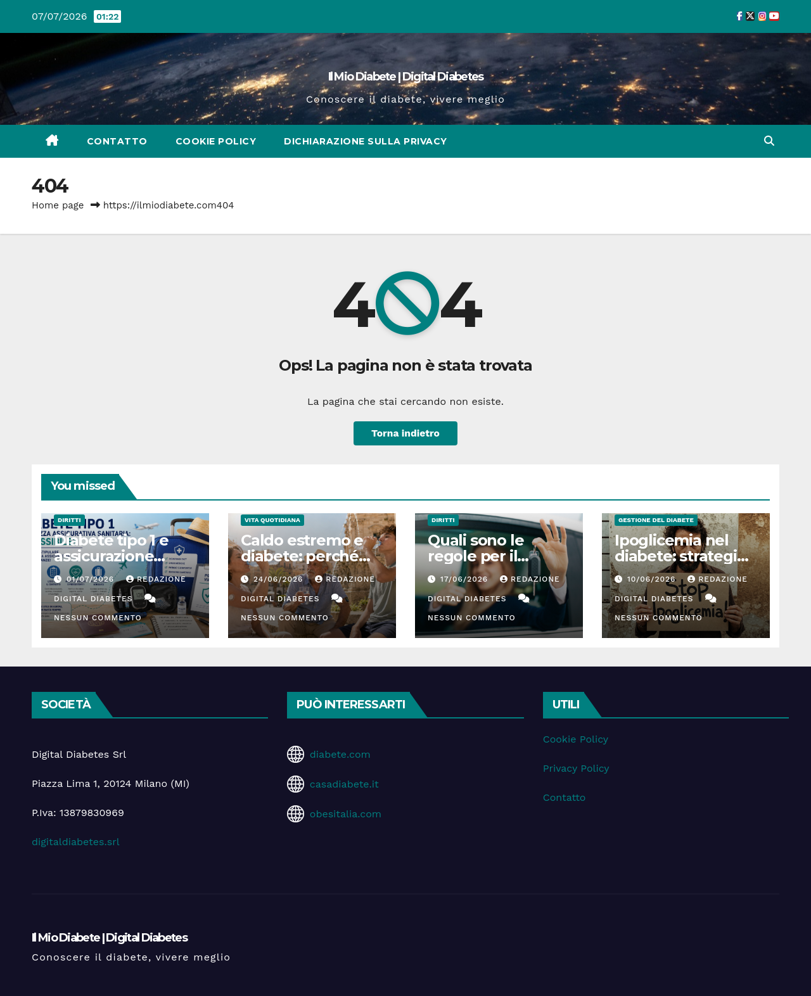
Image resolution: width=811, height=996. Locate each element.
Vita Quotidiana (272, 519)
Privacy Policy (576, 768)
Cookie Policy (216, 141)
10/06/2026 (653, 579)
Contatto (117, 141)
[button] (769, 141)
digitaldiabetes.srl (76, 842)
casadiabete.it (344, 784)
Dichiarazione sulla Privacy (365, 141)
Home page (58, 205)
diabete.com (340, 754)
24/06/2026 (279, 579)
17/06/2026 (465, 579)
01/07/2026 (92, 579)
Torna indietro (406, 433)
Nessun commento (98, 617)
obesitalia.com (345, 814)
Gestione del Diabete (656, 519)
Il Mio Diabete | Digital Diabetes (405, 77)
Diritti (69, 519)
